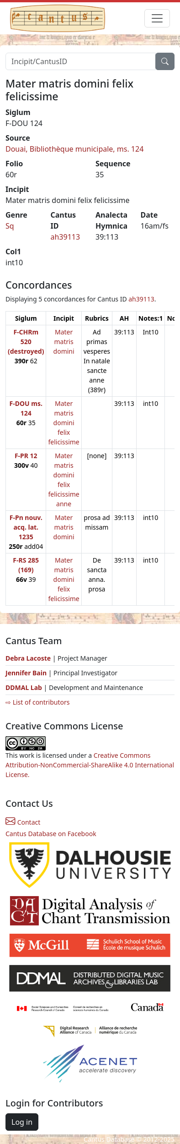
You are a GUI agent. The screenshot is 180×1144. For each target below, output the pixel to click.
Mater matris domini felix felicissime (63, 422)
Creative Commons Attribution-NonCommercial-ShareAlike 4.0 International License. (89, 765)
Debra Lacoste (28, 658)
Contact (22, 822)
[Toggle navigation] (157, 18)
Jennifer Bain (26, 672)
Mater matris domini (63, 342)
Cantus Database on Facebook (50, 833)
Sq (9, 226)
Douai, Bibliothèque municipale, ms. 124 (74, 149)
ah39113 (65, 237)
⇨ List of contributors (37, 702)
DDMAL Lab (23, 687)
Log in (21, 1122)
